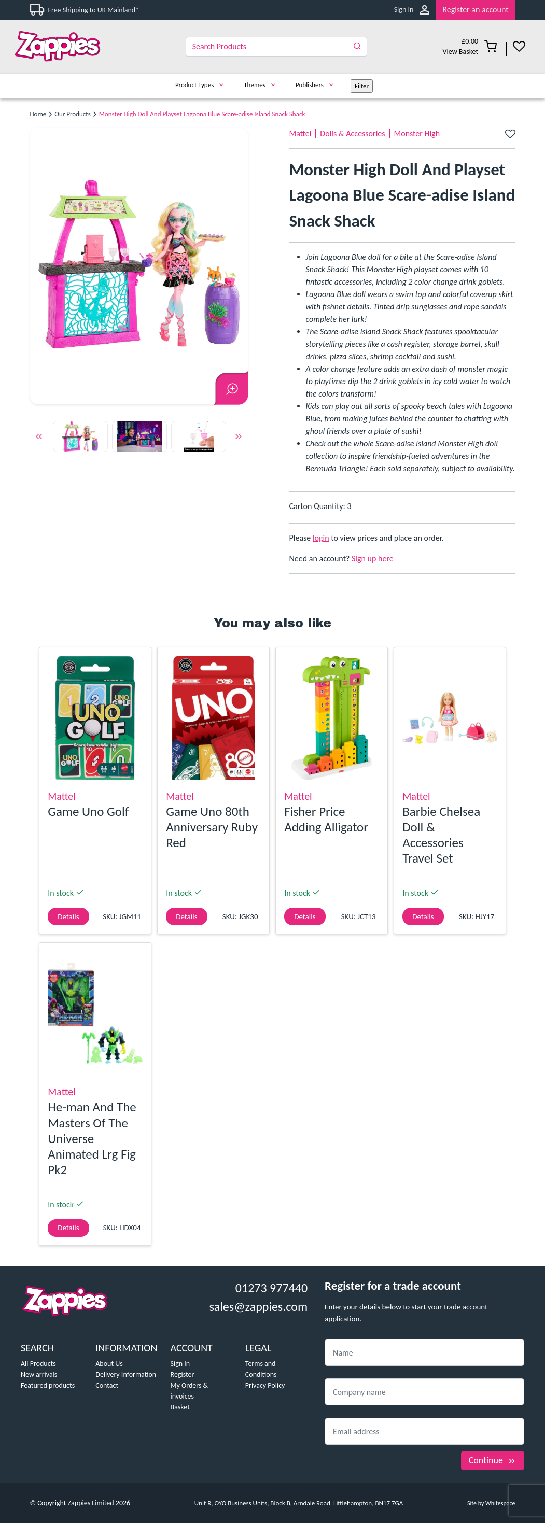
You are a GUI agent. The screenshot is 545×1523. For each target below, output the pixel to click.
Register (182, 1374)
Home (38, 114)
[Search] (276, 47)
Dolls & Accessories (352, 133)
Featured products (48, 1385)
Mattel (300, 133)
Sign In (404, 9)
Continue (492, 1460)
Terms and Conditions (261, 1369)
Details (68, 916)
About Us (109, 1363)
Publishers (317, 85)
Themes (262, 85)
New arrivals (39, 1374)
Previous (39, 438)
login (321, 538)
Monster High (417, 133)
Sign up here (373, 558)
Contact (106, 1385)
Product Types (202, 85)
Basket (180, 1407)
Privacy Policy (265, 1385)
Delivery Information (125, 1374)
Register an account (475, 10)
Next (238, 438)
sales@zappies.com (258, 1306)
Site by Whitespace (491, 1503)
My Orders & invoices (189, 1391)
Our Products (72, 114)
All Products (38, 1363)
